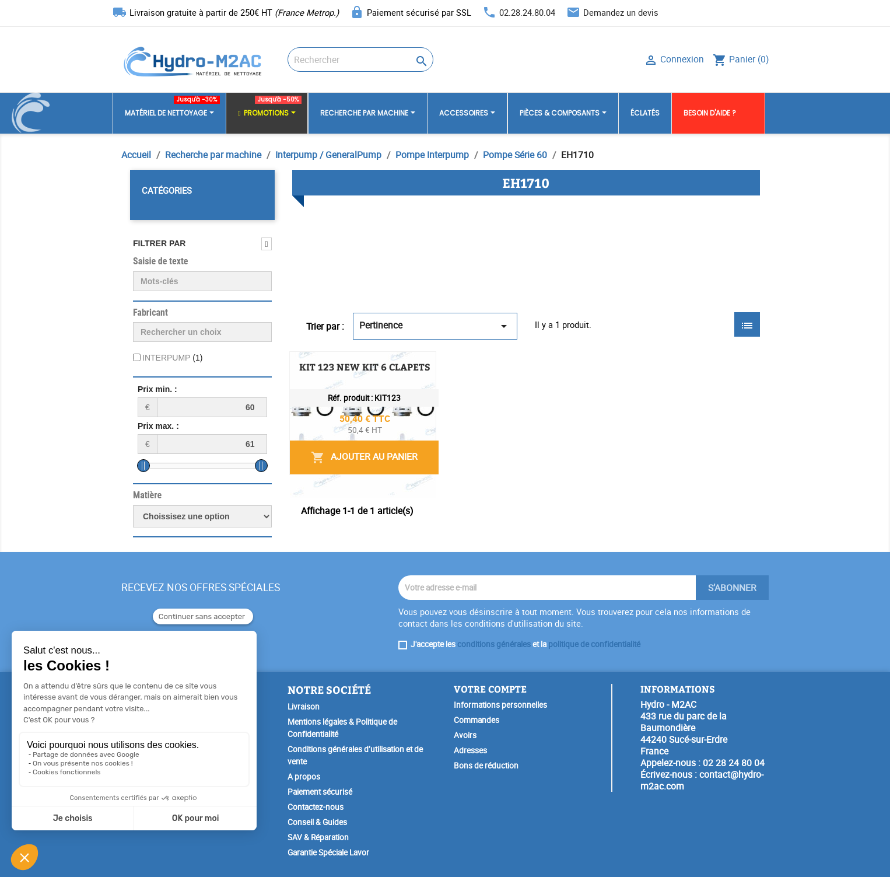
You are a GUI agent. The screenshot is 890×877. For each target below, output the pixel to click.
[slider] (143, 465)
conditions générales (494, 644)
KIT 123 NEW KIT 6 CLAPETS (479, 366)
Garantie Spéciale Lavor (328, 852)
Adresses (470, 750)
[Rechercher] (360, 59)
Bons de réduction (486, 765)
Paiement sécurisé (320, 792)
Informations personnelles (500, 705)
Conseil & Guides (317, 822)
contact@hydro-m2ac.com (701, 780)
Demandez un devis (620, 12)
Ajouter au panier (672, 445)
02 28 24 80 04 (734, 762)
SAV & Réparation (318, 837)
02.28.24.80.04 (527, 12)
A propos (304, 776)
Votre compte (490, 689)
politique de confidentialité (594, 644)
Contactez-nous (316, 807)
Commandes (476, 720)
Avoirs (465, 735)
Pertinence (435, 326)
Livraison (304, 706)
